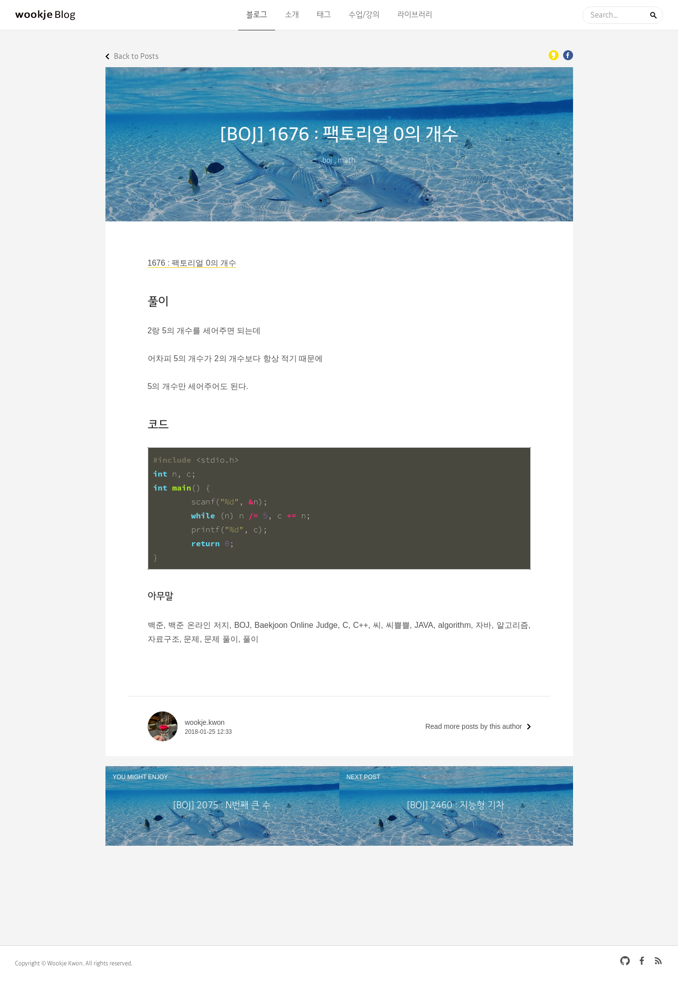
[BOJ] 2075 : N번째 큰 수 (222, 805)
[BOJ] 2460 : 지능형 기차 (455, 805)
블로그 (256, 15)
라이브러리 (414, 15)
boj (327, 160)
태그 (324, 15)
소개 (292, 15)
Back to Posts (136, 56)
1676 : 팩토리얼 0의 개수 (192, 263)
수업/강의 (364, 15)
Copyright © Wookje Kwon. (49, 964)
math (347, 160)
